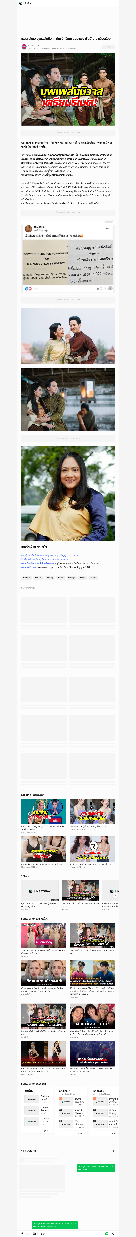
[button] (25, 1233)
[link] (35, 1233)
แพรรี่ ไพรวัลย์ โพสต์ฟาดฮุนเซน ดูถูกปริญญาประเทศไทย (50, 555)
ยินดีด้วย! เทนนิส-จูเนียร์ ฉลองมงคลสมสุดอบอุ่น (45, 559)
